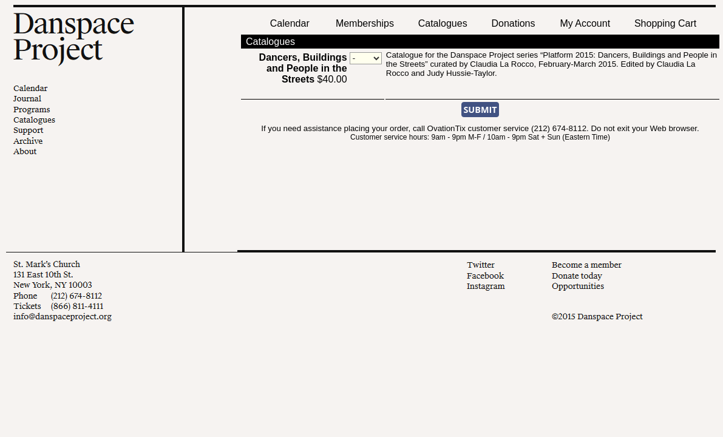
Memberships (365, 23)
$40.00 (303, 68)
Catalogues (442, 23)
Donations (513, 23)
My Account (583, 23)
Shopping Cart (665, 23)
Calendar (290, 23)
